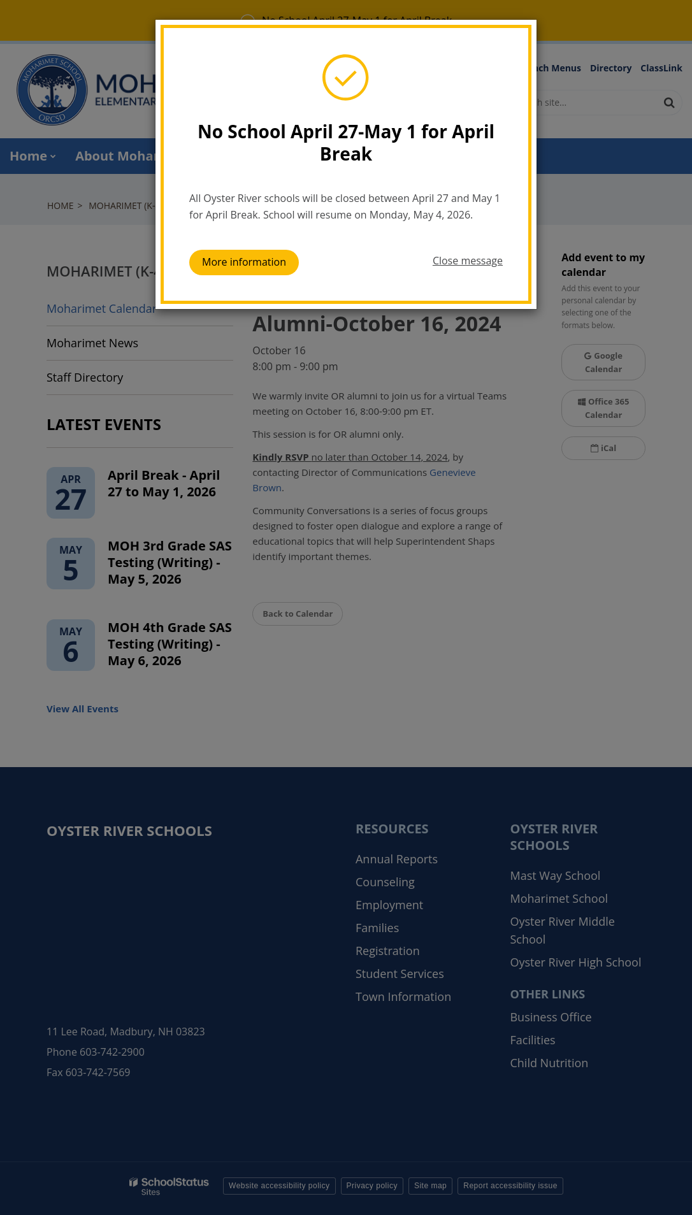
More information (244, 262)
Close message (468, 261)
